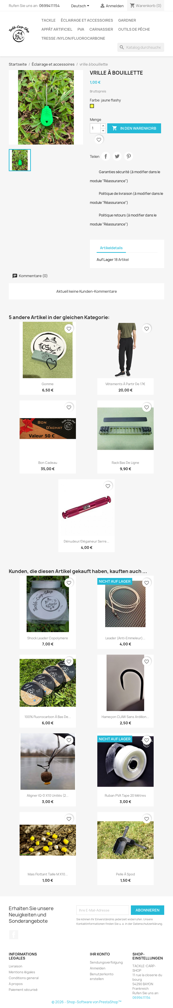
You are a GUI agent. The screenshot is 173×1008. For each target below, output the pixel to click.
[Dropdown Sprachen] (81, 6)
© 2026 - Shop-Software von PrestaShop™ (86, 1002)
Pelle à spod (125, 874)
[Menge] (95, 128)
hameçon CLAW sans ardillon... (125, 717)
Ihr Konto (100, 954)
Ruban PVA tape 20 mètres (125, 795)
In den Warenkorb (134, 128)
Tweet (117, 156)
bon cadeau (47, 462)
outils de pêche (134, 29)
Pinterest (128, 156)
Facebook (13, 934)
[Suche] (140, 47)
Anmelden (97, 968)
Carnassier (101, 29)
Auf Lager (105, 259)
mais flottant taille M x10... (48, 874)
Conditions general (24, 978)
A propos (16, 984)
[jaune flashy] (93, 107)
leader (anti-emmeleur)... (125, 638)
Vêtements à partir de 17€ (125, 384)
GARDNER (127, 20)
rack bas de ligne (125, 462)
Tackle (48, 20)
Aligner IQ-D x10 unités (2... (47, 795)
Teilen (105, 156)
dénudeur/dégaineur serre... (86, 541)
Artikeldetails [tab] (111, 248)
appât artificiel (56, 29)
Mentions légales (22, 972)
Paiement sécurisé (23, 989)
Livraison (15, 966)
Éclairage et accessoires (87, 20)
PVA (80, 29)
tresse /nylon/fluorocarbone (73, 38)
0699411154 (49, 5)
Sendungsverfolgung (106, 962)
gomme (48, 384)
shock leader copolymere (47, 638)
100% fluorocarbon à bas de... (48, 717)
